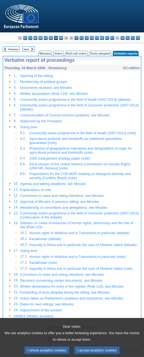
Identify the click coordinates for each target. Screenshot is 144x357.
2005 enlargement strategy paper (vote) (59, 158)
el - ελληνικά (51, 38)
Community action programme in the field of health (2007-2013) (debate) (75, 99)
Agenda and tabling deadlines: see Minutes (53, 184)
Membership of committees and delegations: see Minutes (63, 208)
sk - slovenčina (123, 38)
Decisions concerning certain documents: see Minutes (61, 280)
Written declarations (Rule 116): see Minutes (54, 94)
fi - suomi (133, 38)
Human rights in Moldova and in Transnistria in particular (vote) (77, 257)
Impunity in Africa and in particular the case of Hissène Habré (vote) (81, 269)
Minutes (45, 53)
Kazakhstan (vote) (43, 263)
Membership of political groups (43, 82)
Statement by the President (40, 121)
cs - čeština (30, 38)
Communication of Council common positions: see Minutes (64, 115)
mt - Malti (97, 38)
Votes (58, 53)
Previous (13, 49)
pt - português (112, 38)
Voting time (28, 127)
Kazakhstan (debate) (45, 239)
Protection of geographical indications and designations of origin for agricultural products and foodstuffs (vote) (80, 150)
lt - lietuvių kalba (87, 38)
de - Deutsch (41, 38)
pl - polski (107, 38)
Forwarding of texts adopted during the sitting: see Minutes (64, 292)
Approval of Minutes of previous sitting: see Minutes (59, 202)
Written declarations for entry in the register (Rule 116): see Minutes (72, 286)
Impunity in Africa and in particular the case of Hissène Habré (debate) (83, 245)
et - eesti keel (46, 38)
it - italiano (76, 38)
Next (26, 49)
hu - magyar (92, 38)
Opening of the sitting (36, 76)
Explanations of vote (35, 190)
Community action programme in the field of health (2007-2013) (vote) (82, 133)
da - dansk (35, 38)
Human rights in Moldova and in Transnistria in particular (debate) (79, 233)
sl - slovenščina (128, 38)
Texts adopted (100, 53)
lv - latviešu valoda (82, 38)
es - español (25, 38)
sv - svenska (138, 38)
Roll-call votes (76, 53)
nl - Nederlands (102, 38)
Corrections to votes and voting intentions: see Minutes (62, 196)
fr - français (61, 38)
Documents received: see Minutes (46, 88)
